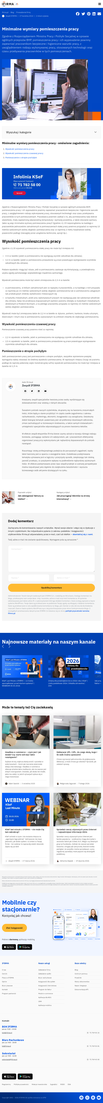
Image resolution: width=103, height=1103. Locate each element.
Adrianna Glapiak (65, 861)
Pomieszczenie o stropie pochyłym (21, 157)
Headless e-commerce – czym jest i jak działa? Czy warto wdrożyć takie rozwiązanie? (23, 754)
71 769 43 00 (93, 1059)
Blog (76, 970)
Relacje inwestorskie (39, 1084)
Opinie (4, 982)
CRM (40, 1001)
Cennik (4, 974)
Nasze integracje (81, 986)
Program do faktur (45, 989)
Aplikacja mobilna (44, 1005)
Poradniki (78, 978)
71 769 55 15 (93, 1033)
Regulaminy (6, 1084)
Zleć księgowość (14, 928)
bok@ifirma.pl (7, 1033)
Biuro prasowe (7, 986)
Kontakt (5, 989)
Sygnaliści (53, 1084)
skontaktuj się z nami (83, 534)
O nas (4, 970)
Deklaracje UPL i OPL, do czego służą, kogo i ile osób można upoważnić (77, 753)
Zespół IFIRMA (9, 16)
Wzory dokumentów (82, 982)
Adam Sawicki (12, 783)
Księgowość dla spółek (46, 982)
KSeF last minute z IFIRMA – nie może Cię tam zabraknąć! (24, 830)
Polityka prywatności (21, 1084)
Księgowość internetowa (47, 986)
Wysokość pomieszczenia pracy (19, 149)
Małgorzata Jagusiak (66, 783)
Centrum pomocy (81, 974)
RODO (62, 1084)
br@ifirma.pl (6, 1046)
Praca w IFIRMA (8, 978)
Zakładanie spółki (44, 974)
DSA (69, 1084)
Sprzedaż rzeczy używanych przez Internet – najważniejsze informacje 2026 (77, 830)
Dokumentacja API (82, 989)
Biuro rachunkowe (45, 978)
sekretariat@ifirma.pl (9, 1059)
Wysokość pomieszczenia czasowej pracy (24, 153)
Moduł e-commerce (45, 993)
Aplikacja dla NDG (44, 997)
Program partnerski (9, 993)
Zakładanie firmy (44, 970)
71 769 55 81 (93, 1046)
